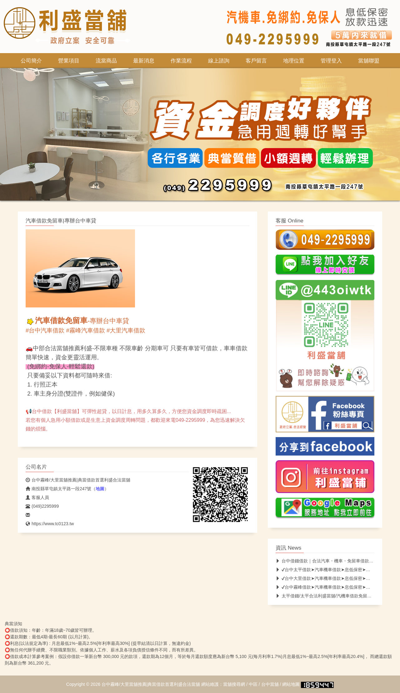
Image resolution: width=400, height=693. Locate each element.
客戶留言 (256, 60)
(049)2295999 (42, 506)
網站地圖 (291, 684)
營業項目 (68, 60)
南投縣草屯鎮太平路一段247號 (58, 488)
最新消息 (143, 60)
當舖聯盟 (368, 60)
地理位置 (293, 60)
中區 (253, 684)
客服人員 (37, 497)
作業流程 (181, 60)
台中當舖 (270, 684)
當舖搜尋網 (234, 684)
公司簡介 (31, 60)
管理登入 (331, 60)
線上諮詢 (218, 60)
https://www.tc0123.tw (50, 523)
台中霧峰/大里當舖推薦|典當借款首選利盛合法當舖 (78, 479)
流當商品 (106, 60)
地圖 (100, 488)
